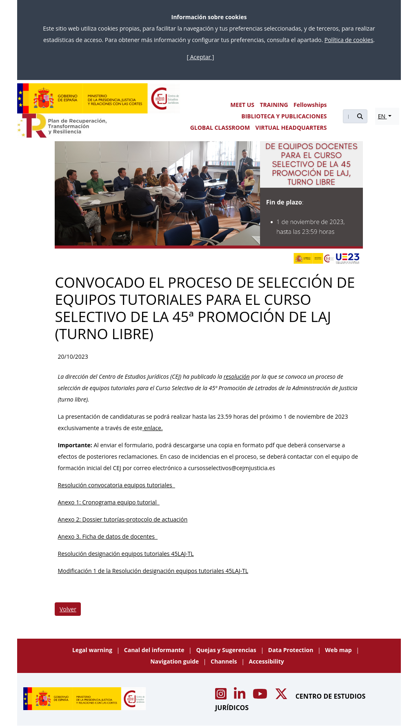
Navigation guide (175, 661)
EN (382, 116)
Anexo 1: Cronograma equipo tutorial (108, 502)
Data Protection (291, 650)
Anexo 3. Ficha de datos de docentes (108, 536)
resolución (237, 376)
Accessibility (266, 661)
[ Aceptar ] (200, 57)
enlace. (153, 428)
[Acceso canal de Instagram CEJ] (221, 696)
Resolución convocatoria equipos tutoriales (116, 485)
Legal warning (92, 650)
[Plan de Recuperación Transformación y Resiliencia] (62, 125)
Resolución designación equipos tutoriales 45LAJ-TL (125, 553)
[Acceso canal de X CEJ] (282, 696)
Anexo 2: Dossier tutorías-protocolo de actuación (122, 519)
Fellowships (310, 105)
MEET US (242, 105)
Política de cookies (349, 40)
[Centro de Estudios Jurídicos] (98, 98)
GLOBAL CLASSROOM (220, 127)
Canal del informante (155, 650)
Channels (224, 661)
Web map (339, 650)
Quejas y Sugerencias (227, 650)
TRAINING (274, 105)
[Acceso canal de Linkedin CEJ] (240, 696)
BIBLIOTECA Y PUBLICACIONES (284, 116)
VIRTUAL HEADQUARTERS (291, 127)
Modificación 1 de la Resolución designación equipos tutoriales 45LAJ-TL (153, 571)
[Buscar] (348, 116)
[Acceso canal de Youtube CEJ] (261, 696)
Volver (68, 609)
